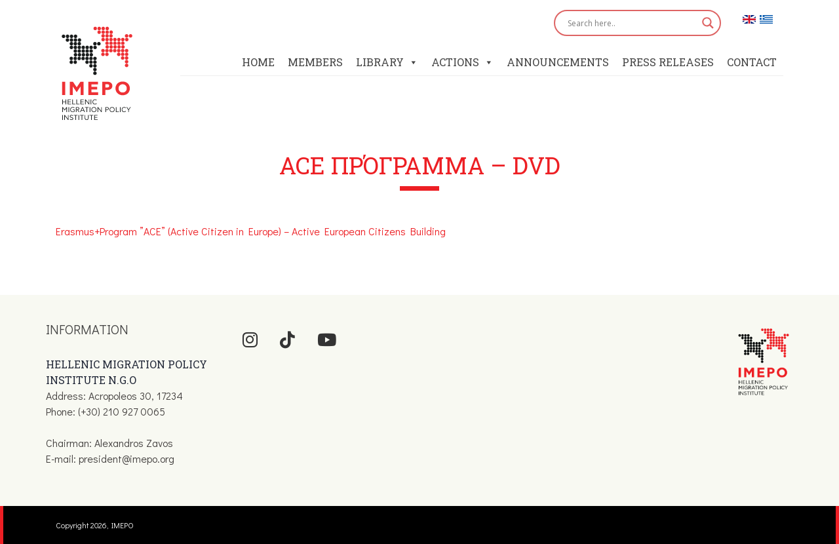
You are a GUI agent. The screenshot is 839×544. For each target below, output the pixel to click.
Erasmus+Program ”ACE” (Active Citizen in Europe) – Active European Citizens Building (251, 231)
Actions (462, 62)
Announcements (558, 62)
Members (315, 62)
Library (387, 62)
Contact (752, 62)
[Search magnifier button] (708, 23)
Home (258, 62)
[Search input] (631, 23)
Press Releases (668, 62)
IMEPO (122, 525)
